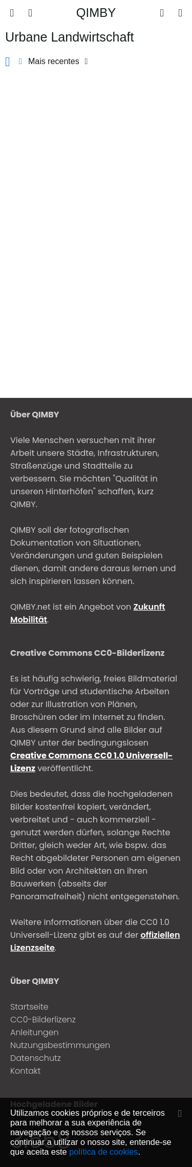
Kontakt (25, 1071)
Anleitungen (34, 1032)
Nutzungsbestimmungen (60, 1045)
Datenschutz (35, 1058)
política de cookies (103, 1151)
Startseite (29, 1007)
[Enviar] (161, 13)
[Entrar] (180, 13)
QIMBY (96, 12)
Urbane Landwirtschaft (69, 37)
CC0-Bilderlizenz (43, 1019)
